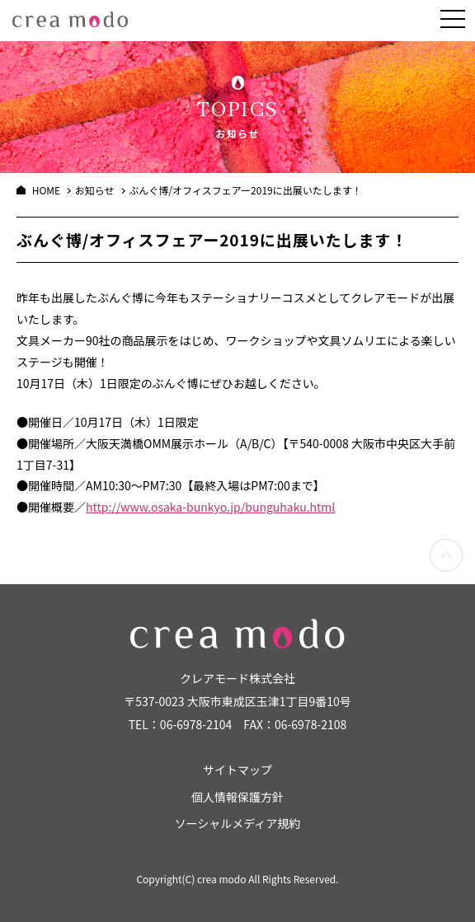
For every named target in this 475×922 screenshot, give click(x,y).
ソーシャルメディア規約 (238, 823)
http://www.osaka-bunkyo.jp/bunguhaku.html (210, 506)
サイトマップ (237, 769)
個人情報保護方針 (237, 797)
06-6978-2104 (196, 724)
